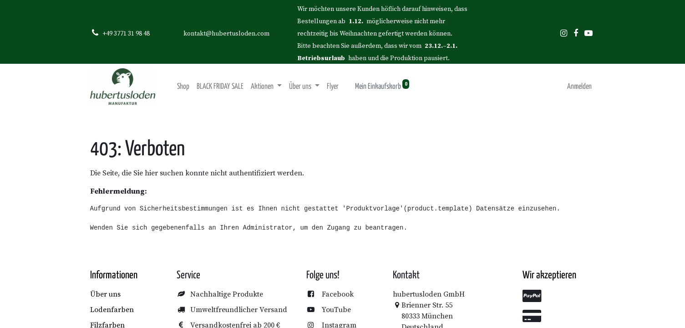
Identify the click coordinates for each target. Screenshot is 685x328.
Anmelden (579, 87)
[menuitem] (183, 87)
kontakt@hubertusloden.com (226, 34)
